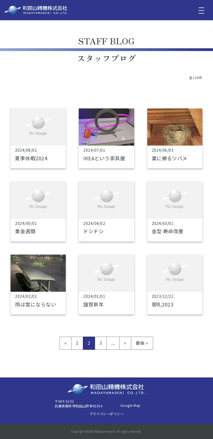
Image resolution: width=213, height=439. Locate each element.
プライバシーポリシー (106, 413)
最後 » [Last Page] (142, 342)
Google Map (130, 405)
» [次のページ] (125, 342)
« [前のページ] (65, 342)
